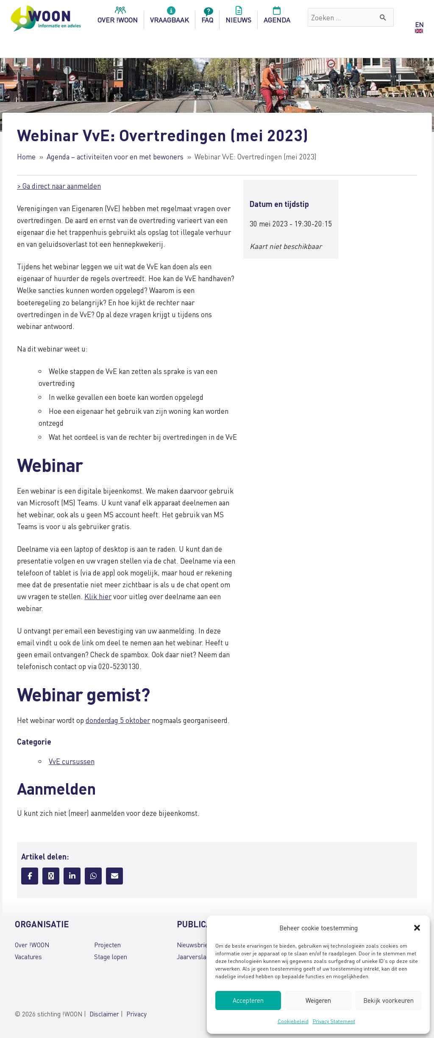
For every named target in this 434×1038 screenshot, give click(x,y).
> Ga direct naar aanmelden (59, 185)
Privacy (136, 1014)
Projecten (107, 944)
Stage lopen (110, 956)
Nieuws (238, 17)
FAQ (207, 17)
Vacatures (28, 956)
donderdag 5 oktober (118, 720)
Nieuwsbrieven (197, 944)
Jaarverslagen (197, 956)
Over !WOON (32, 944)
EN (419, 24)
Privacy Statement (334, 1021)
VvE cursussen (72, 761)
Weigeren (318, 1000)
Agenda (277, 17)
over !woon (117, 17)
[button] (417, 928)
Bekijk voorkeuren (388, 1000)
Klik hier (97, 596)
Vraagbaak (169, 17)
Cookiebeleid (293, 1021)
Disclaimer (104, 1014)
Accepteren (248, 1000)
